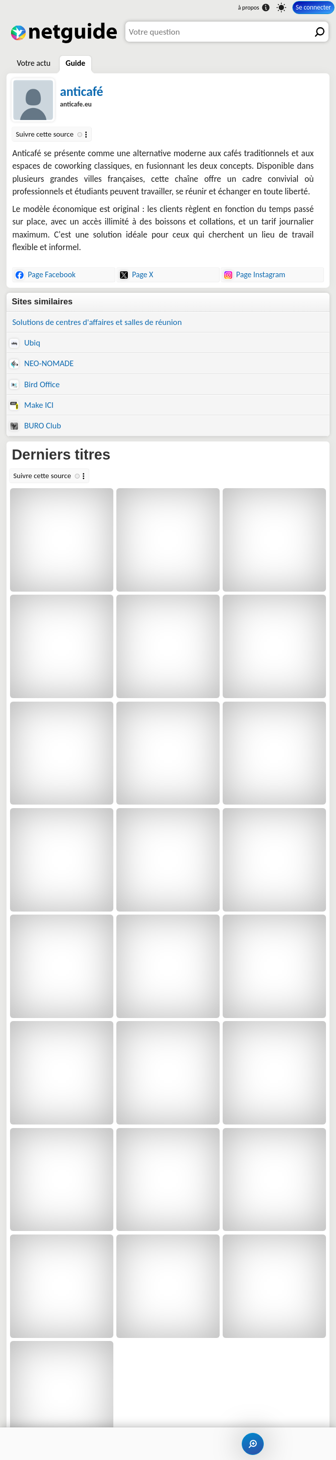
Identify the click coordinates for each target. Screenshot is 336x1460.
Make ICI (31, 405)
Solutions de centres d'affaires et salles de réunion (97, 322)
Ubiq (25, 343)
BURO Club (35, 425)
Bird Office (35, 384)
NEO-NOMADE (42, 363)
